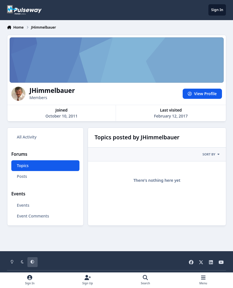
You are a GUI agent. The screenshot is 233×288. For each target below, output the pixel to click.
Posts (22, 176)
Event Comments (33, 216)
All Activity (26, 137)
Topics (23, 165)
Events (23, 205)
